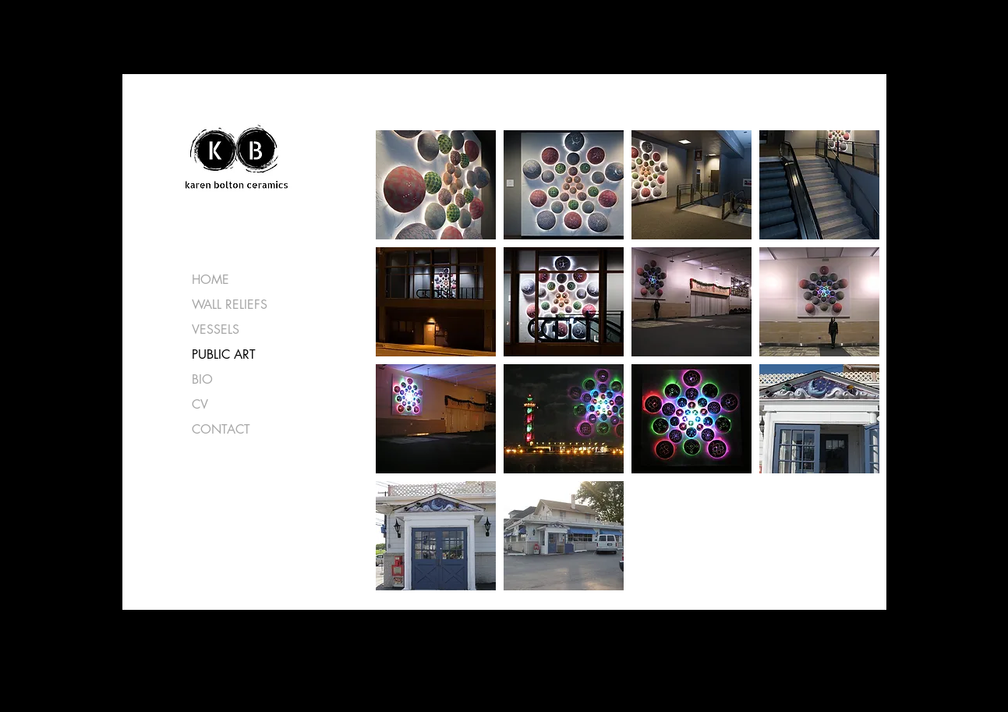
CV (200, 404)
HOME (210, 279)
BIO (202, 379)
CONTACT (221, 429)
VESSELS (215, 329)
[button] (436, 184)
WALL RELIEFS (229, 304)
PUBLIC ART (224, 354)
